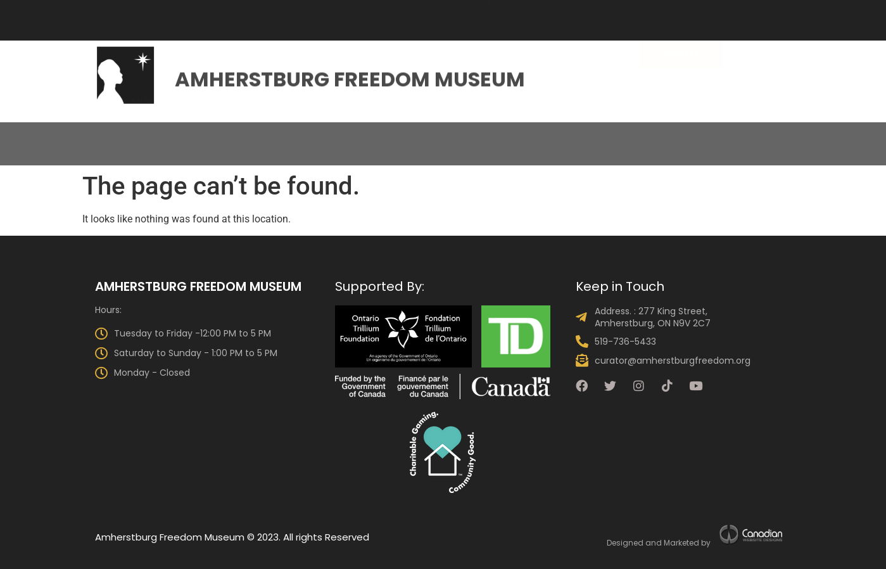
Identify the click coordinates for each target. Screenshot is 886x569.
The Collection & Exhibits (273, 133)
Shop (847, 133)
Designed (625, 542)
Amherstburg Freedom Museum (350, 76)
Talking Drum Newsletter (744, 133)
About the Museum (126, 133)
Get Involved (616, 133)
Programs (526, 133)
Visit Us (389, 133)
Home (39, 133)
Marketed (681, 542)
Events (453, 133)
